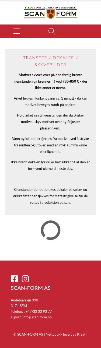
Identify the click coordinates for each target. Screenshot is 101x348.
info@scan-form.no (37, 317)
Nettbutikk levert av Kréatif (67, 334)
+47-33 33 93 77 (39, 311)
